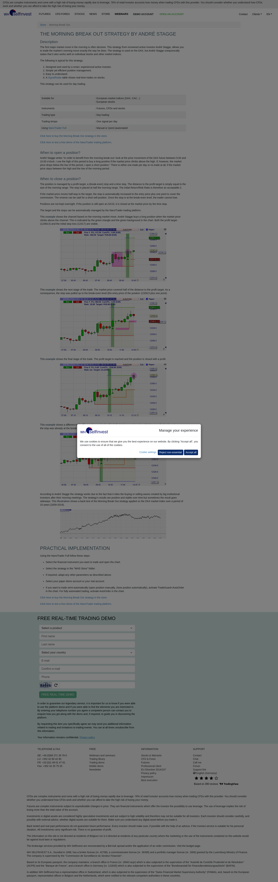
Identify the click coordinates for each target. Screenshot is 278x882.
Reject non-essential (170, 452)
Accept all (191, 452)
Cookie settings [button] (147, 452)
